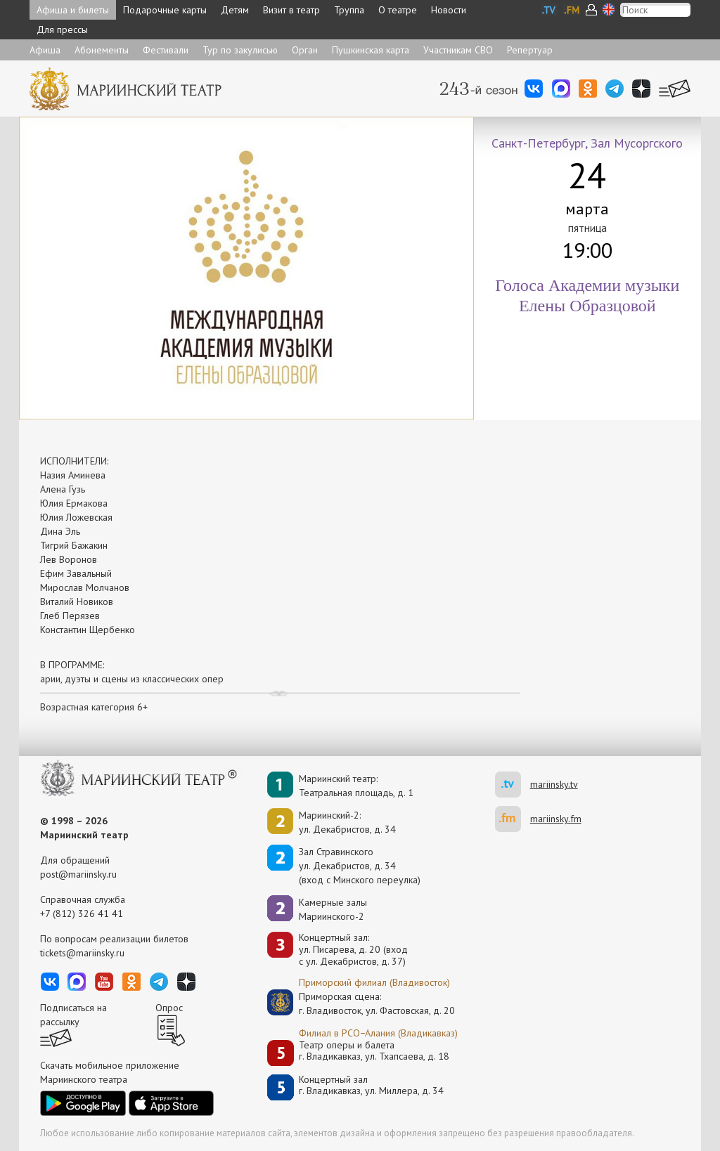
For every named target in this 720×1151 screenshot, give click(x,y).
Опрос (169, 1007)
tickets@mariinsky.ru (82, 953)
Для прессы (62, 29)
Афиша (45, 50)
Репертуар (530, 50)
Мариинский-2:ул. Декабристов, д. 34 (347, 822)
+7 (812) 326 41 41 (81, 913)
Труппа (349, 10)
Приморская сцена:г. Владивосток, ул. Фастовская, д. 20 (362, 1003)
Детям (235, 10)
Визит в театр (291, 10)
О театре (397, 10)
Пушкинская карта (370, 50)
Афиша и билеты (73, 10)
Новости (448, 10)
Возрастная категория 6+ (94, 707)
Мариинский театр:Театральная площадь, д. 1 (356, 785)
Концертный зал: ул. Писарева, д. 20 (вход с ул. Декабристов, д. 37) (353, 949)
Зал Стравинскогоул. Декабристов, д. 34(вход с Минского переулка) (359, 865)
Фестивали (165, 50)
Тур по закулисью (240, 50)
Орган (305, 50)
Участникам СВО (458, 50)
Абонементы (102, 50)
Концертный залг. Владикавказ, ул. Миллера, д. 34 (371, 1085)
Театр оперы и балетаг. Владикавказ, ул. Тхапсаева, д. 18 (374, 1051)
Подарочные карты (165, 10)
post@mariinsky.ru (78, 874)
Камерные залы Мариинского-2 (333, 909)
